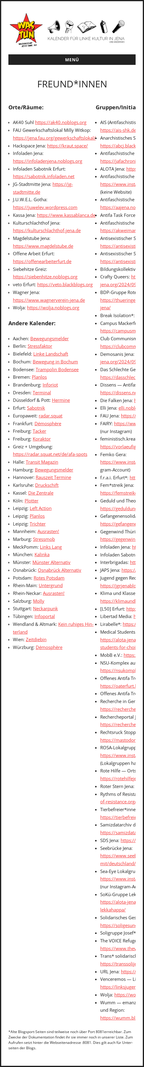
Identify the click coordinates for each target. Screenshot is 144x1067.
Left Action (41, 508)
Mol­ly (38, 601)
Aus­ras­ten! (48, 531)
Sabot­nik (36, 408)
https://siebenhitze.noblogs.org (45, 277)
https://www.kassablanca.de (66, 215)
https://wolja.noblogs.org (53, 308)
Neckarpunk (45, 608)
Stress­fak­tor (40, 346)
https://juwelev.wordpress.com (45, 207)
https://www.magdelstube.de (43, 246)
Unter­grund (51, 585)
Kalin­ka (42, 554)
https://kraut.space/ (67, 146)
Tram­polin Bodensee (57, 369)
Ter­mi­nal (42, 393)
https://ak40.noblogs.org (60, 122)
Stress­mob (44, 539)
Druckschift (46, 485)
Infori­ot (50, 385)
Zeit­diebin (36, 639)
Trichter (38, 524)
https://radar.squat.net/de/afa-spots (50, 454)
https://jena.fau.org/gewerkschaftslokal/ (54, 138)
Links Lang (51, 547)
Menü (72, 59)
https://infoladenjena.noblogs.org (47, 161)
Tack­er (39, 431)
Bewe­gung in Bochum (55, 362)
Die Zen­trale (40, 493)
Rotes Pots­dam (49, 578)
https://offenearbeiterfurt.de (42, 261)
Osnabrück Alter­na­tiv (59, 570)
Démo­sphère (47, 423)
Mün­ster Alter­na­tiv (51, 562)
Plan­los (39, 377)
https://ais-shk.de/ (119, 130)
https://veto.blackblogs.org (65, 284)
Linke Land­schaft (50, 354)
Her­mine (61, 400)
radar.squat (50, 416)
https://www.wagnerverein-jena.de (49, 300)
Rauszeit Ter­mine (53, 477)
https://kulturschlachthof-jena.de (47, 230)
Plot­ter (31, 501)
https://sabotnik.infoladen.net (43, 176)
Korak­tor (42, 439)
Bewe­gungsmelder (49, 338)
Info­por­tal (44, 616)
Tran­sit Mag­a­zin (42, 462)
